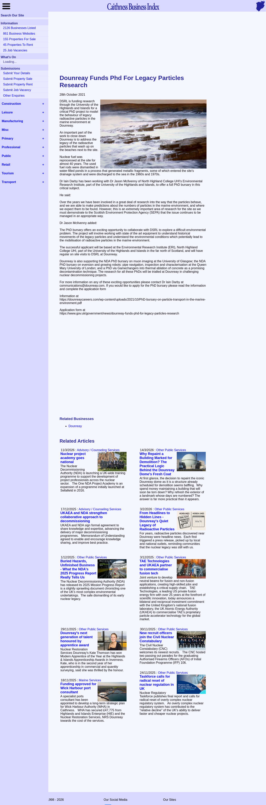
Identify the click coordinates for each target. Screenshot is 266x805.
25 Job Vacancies (15, 50)
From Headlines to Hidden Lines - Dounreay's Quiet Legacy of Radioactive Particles (157, 521)
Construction (11, 103)
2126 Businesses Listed (19, 28)
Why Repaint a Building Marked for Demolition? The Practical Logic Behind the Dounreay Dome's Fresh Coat (157, 464)
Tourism (8, 173)
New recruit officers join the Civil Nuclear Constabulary (157, 637)
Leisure (7, 112)
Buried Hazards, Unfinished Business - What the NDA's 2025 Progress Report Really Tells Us (78, 569)
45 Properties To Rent (18, 44)
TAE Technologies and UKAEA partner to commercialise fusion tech (156, 567)
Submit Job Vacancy (17, 90)
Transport (9, 182)
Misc (5, 129)
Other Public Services (171, 450)
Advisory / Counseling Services (98, 450)
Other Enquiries (14, 95)
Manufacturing (12, 121)
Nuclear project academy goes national (73, 458)
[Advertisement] (133, 43)
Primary (7, 138)
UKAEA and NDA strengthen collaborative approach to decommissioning (83, 517)
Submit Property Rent (18, 84)
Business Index (133, 6)
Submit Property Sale (17, 78)
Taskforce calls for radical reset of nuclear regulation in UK (157, 683)
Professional (11, 147)
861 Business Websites (19, 33)
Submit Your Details (16, 73)
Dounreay (75, 426)
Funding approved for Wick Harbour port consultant (78, 688)
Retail (6, 164)
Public (6, 156)
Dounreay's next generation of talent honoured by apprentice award (76, 639)
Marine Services (90, 680)
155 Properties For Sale (19, 39)
